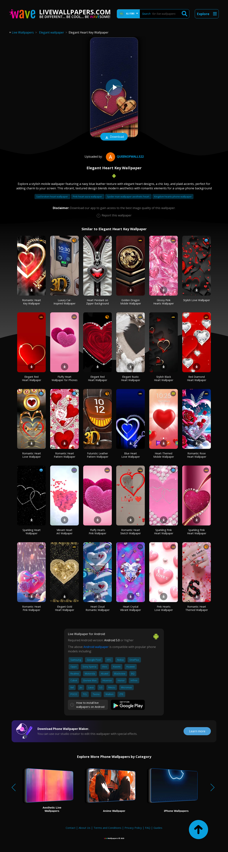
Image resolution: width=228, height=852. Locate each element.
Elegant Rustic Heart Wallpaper (130, 378)
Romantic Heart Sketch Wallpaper (130, 531)
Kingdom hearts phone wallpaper (173, 196)
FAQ (147, 828)
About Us (84, 828)
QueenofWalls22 (124, 157)
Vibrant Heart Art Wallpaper (64, 531)
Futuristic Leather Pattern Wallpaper (97, 455)
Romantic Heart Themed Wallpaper (196, 608)
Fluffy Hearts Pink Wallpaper (97, 531)
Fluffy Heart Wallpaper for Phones (64, 378)
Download (114, 137)
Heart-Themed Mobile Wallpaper (163, 455)
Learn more (197, 731)
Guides (157, 828)
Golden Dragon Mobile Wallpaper (130, 301)
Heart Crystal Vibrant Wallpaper (130, 608)
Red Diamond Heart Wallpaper (196, 378)
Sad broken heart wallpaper (52, 196)
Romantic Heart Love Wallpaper (31, 455)
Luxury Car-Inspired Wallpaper (64, 301)
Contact (70, 828)
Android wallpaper (96, 647)
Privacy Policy (133, 828)
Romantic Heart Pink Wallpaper (31, 608)
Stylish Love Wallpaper (196, 300)
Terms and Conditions (107, 828)
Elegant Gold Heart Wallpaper (64, 608)
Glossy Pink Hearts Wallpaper (163, 301)
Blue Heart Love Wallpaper (130, 455)
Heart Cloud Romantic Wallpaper (98, 608)
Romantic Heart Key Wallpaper (31, 301)
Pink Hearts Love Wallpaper (163, 608)
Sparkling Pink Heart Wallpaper (163, 531)
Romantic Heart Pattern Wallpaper (64, 455)
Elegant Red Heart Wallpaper (31, 378)
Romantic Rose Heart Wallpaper (196, 455)
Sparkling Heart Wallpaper (32, 531)
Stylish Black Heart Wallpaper (163, 378)
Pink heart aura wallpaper (88, 196)
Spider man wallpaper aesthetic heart (128, 196)
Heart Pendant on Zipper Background (97, 301)
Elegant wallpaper (51, 32)
